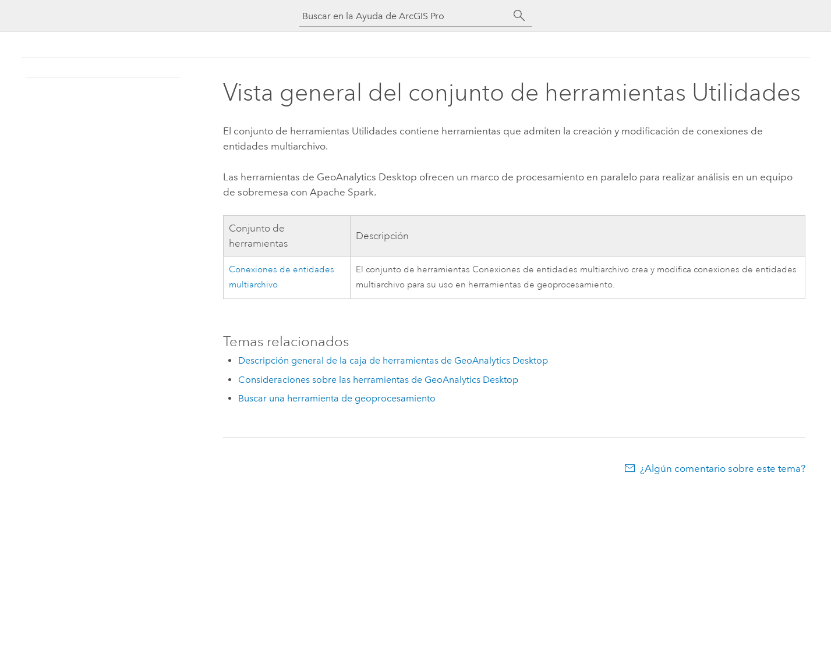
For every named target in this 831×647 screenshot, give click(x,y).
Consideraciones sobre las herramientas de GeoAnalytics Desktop (378, 379)
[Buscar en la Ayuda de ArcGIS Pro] (404, 16)
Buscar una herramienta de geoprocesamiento (337, 398)
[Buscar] (519, 16)
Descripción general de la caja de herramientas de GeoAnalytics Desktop (393, 360)
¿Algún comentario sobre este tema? (722, 468)
